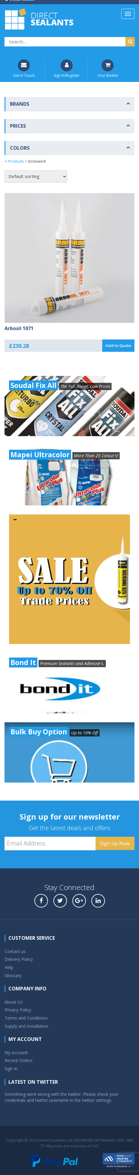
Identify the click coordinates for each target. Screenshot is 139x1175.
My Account (16, 1052)
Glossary (13, 975)
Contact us (15, 951)
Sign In (11, 1068)
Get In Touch (24, 68)
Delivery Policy (19, 959)
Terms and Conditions (26, 1018)
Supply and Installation (26, 1026)
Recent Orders (19, 1060)
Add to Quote (118, 345)
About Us (14, 1002)
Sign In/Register (67, 68)
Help (9, 967)
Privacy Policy (18, 1010)
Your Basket (107, 68)
